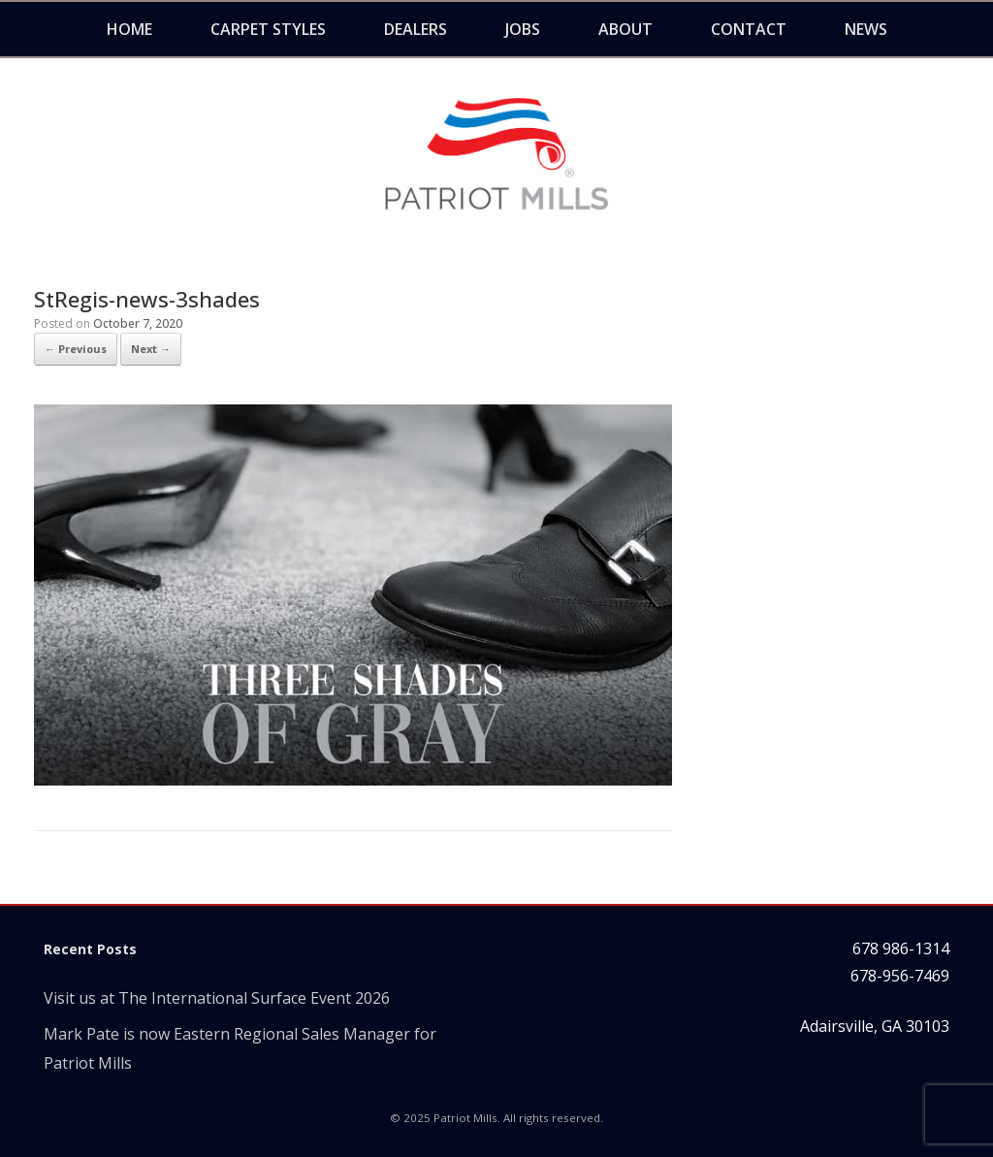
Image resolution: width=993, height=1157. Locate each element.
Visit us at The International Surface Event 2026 (217, 998)
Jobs (522, 29)
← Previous (76, 348)
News (866, 29)
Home (129, 29)
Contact (748, 29)
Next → (151, 348)
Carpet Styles (268, 29)
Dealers (415, 29)
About (625, 29)
